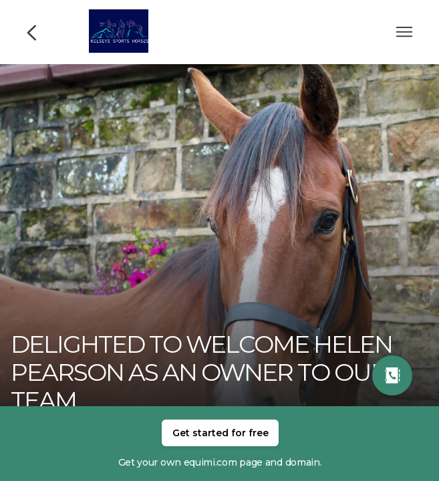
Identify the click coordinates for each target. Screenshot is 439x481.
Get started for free (220, 433)
